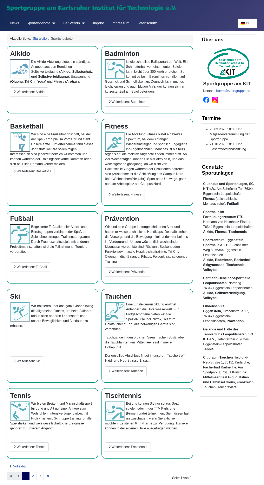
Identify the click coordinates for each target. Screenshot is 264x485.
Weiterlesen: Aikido (29, 92)
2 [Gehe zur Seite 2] (33, 476)
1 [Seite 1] (26, 476)
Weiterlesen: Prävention (127, 272)
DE (246, 23)
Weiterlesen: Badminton (127, 102)
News (14, 23)
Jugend (98, 23)
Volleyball (20, 466)
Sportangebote (38, 23)
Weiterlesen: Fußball (30, 267)
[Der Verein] (82, 23)
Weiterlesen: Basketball (32, 171)
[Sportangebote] (52, 23)
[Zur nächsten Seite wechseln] (40, 476)
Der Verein (71, 23)
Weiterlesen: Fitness (124, 194)
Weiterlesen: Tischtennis (127, 447)
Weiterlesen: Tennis (29, 447)
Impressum (120, 23)
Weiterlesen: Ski (27, 361)
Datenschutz (147, 23)
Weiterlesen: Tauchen (125, 371)
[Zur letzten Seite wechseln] (48, 476)
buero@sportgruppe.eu (233, 91)
